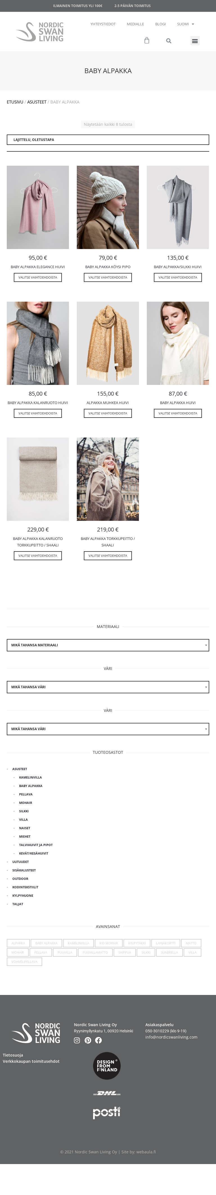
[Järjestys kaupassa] (108, 139)
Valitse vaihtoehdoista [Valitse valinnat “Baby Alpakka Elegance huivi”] (38, 277)
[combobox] (108, 645)
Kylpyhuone (22, 895)
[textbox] (108, 645)
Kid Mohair (109, 943)
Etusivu (15, 102)
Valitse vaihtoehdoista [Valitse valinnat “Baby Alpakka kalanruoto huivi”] (38, 413)
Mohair (25, 803)
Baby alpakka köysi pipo (107, 266)
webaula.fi (146, 1151)
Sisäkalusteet (24, 870)
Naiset (24, 828)
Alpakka (18, 943)
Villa (23, 819)
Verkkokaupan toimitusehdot (31, 1061)
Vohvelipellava (24, 961)
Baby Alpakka (30, 786)
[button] (195, 40)
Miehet (24, 836)
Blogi (160, 23)
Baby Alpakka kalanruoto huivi (38, 402)
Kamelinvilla (30, 777)
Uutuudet (20, 862)
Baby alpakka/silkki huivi (178, 266)
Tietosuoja (13, 1055)
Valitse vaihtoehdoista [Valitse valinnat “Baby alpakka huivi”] (178, 413)
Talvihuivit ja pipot (36, 845)
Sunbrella (169, 952)
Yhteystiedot (103, 23)
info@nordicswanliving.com (171, 1037)
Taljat (17, 904)
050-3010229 (157, 1031)
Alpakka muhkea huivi (108, 402)
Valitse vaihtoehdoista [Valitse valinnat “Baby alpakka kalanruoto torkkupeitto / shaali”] (38, 555)
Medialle (135, 23)
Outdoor (20, 878)
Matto (191, 943)
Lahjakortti (166, 943)
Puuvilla (65, 952)
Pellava (26, 794)
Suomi (185, 24)
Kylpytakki (137, 943)
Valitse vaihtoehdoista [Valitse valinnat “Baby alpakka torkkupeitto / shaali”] (108, 555)
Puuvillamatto (95, 952)
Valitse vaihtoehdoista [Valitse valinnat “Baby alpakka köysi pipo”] (108, 277)
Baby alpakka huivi (178, 402)
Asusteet (36, 102)
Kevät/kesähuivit (33, 853)
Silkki (24, 811)
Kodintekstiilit (25, 887)
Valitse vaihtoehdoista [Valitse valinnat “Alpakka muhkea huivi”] (108, 413)
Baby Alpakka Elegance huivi (38, 266)
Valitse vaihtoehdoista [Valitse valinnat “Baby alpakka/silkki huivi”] (178, 277)
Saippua (124, 952)
